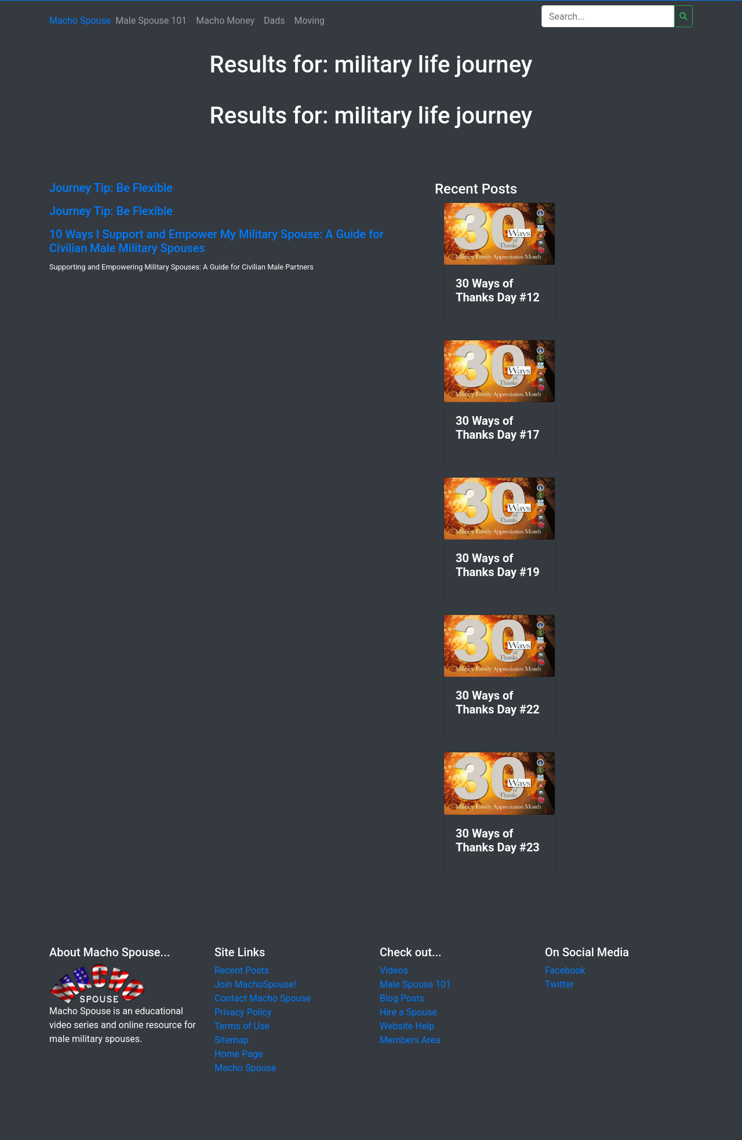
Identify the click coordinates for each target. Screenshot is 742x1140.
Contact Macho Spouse (262, 998)
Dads (274, 20)
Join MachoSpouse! (255, 984)
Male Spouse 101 (151, 20)
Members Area (410, 1040)
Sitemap (231, 1040)
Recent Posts (241, 970)
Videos (394, 970)
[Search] (607, 16)
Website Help (407, 1026)
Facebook (565, 970)
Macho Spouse (80, 20)
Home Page (238, 1053)
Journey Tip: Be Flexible (111, 188)
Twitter (559, 984)
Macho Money (225, 20)
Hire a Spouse (408, 1012)
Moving (309, 20)
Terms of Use (242, 1026)
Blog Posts (402, 998)
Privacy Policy (243, 1012)
